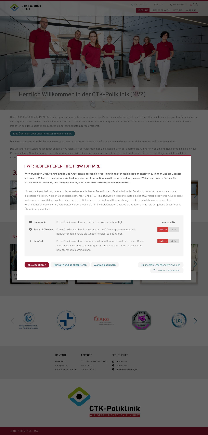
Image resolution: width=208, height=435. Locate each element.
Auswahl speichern (105, 264)
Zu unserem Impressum (166, 270)
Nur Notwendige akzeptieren (70, 264)
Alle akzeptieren (37, 264)
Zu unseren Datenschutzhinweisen (160, 264)
